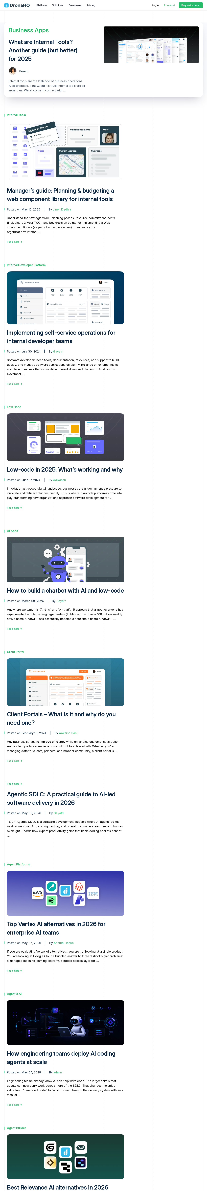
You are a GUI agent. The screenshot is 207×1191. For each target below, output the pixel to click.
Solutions (57, 5)
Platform (41, 5)
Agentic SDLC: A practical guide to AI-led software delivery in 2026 (61, 798)
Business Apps (29, 30)
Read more (14, 241)
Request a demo (190, 5)
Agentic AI (14, 994)
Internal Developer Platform (26, 265)
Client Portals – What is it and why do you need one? (61, 718)
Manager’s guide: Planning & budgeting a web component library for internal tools (60, 195)
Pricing (91, 5)
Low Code (14, 407)
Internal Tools (16, 115)
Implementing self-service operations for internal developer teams (61, 337)
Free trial (169, 5)
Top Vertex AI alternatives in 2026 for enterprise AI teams (56, 928)
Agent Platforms (18, 864)
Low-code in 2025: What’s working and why (65, 469)
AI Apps (12, 531)
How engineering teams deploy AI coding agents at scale (61, 1058)
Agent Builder (16, 1128)
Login (155, 5)
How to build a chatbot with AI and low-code (65, 590)
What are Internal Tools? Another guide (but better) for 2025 (43, 50)
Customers (75, 5)
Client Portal (15, 652)
